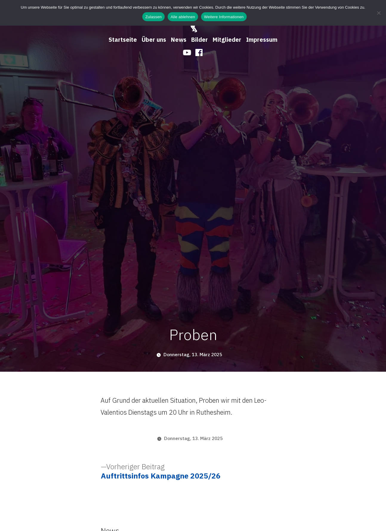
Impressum (261, 39)
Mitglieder (227, 39)
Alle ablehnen (183, 17)
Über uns (154, 39)
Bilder (199, 39)
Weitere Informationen (224, 17)
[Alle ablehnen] (379, 13)
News (178, 39)
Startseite (123, 39)
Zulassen (153, 17)
